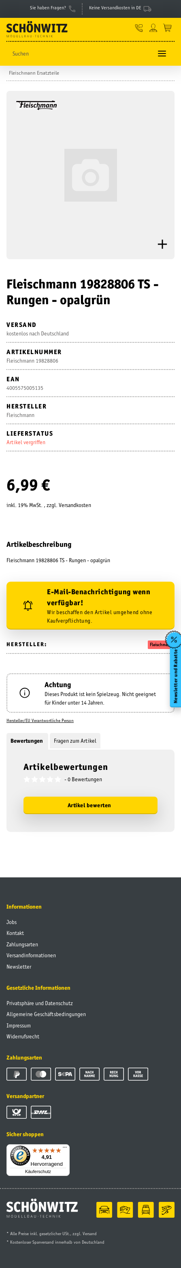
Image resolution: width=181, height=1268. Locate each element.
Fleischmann (161, 644)
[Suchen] (79, 53)
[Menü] (65, 1149)
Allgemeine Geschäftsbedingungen (46, 1014)
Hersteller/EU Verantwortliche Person (40, 720)
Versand (90, 1233)
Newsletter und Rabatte (175, 676)
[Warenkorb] (167, 27)
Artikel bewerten (89, 805)
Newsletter (18, 966)
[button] (139, 27)
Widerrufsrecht (22, 1036)
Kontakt (15, 933)
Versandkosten (75, 505)
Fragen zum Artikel (75, 740)
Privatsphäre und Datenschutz (39, 1003)
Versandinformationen (31, 955)
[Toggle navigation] (162, 54)
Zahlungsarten (22, 944)
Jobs (11, 922)
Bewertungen (27, 740)
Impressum (18, 1025)
